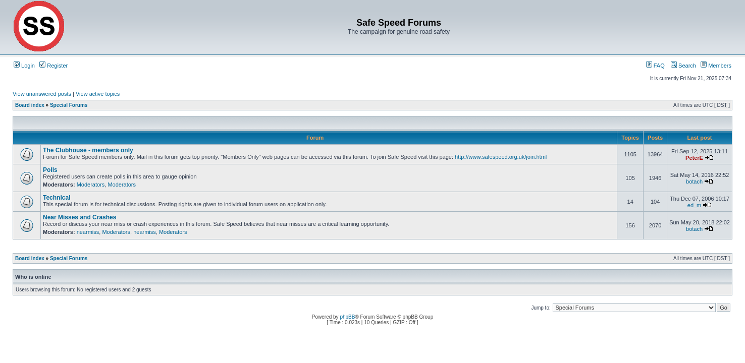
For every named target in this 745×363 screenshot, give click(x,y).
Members (716, 66)
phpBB (347, 317)
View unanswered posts (42, 94)
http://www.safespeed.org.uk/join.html (501, 157)
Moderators (91, 185)
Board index (29, 105)
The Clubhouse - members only (88, 150)
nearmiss (88, 232)
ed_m (694, 205)
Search (683, 66)
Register (53, 66)
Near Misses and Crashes (79, 217)
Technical (56, 197)
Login (24, 66)
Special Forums (68, 105)
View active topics (98, 94)
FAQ (655, 66)
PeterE (694, 158)
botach (694, 181)
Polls (50, 169)
